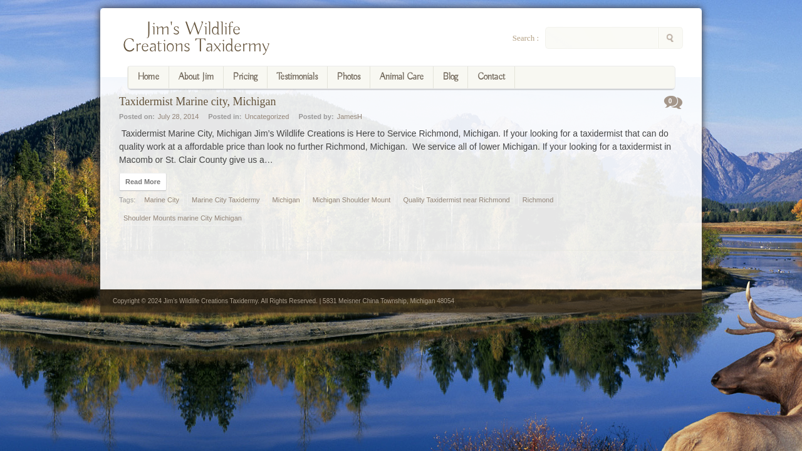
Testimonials (297, 77)
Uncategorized (266, 116)
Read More (142, 181)
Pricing (245, 77)
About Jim (196, 77)
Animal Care (402, 77)
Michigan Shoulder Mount (352, 200)
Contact (491, 77)
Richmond (538, 200)
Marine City (161, 200)
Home (148, 77)
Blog (450, 77)
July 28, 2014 (178, 116)
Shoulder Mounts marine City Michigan (182, 218)
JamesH (349, 116)
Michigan (286, 200)
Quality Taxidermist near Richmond (456, 200)
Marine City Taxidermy (226, 200)
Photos (348, 77)
